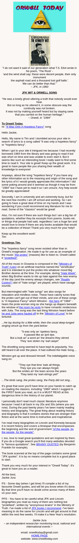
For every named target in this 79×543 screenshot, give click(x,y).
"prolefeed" (10, 257)
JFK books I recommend (46, 508)
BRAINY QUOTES (47, 444)
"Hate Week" (68, 273)
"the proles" (21, 254)
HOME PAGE (39, 535)
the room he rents (30, 307)
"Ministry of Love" (54, 313)
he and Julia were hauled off (19, 313)
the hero (54, 301)
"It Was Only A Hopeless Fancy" (25, 126)
